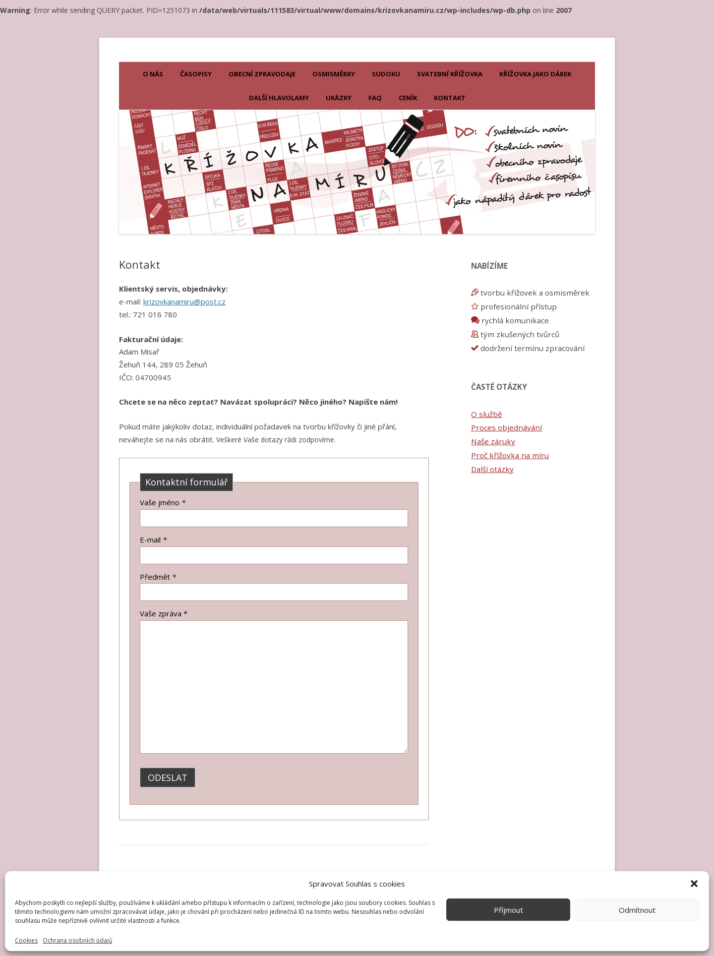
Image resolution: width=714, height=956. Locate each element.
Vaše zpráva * (163, 613)
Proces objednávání (506, 427)
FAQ (375, 97)
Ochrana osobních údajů (77, 941)
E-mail (153, 539)
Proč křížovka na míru (510, 455)
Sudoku (386, 73)
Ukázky (339, 97)
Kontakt (450, 97)
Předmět (158, 577)
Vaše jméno (162, 502)
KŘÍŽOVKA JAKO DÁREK (535, 73)
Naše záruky (493, 441)
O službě (486, 414)
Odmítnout (637, 910)
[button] (694, 884)
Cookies (26, 941)
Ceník (408, 97)
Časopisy (196, 73)
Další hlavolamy (279, 97)
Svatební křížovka (449, 73)
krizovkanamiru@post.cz (184, 301)
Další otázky (492, 469)
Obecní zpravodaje (262, 73)
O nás (153, 73)
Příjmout (508, 910)
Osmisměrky (333, 73)
